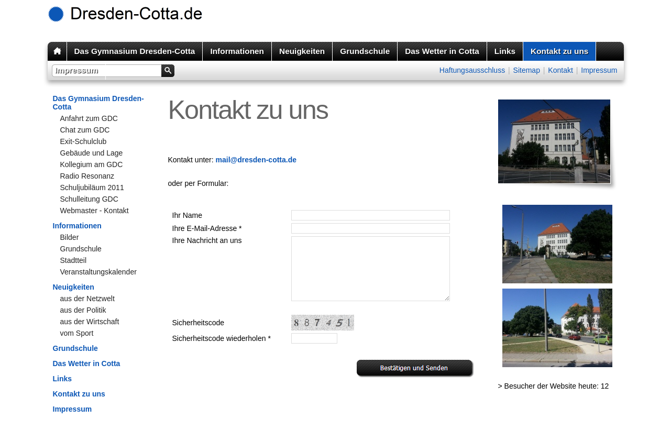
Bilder (69, 237)
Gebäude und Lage (91, 153)
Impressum (76, 69)
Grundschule (365, 51)
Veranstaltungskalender (98, 272)
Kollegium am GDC (91, 164)
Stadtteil (73, 260)
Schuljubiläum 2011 (92, 187)
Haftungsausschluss (472, 70)
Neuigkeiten (302, 51)
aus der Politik (83, 310)
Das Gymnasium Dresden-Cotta (134, 51)
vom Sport (77, 333)
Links (504, 51)
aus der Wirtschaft (89, 321)
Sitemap (526, 70)
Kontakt (560, 70)
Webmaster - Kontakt (94, 210)
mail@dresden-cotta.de (256, 160)
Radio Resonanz (87, 176)
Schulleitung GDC (89, 199)
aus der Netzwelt (87, 298)
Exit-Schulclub (83, 141)
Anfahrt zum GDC (89, 118)
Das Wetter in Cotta (442, 51)
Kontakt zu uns (559, 51)
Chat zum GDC (85, 130)
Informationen (237, 51)
